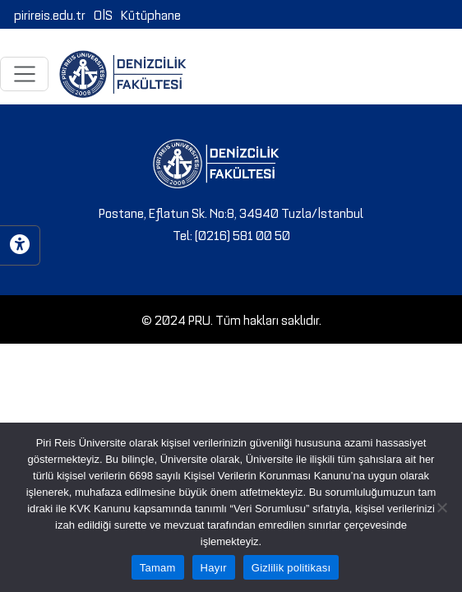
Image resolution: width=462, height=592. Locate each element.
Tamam (158, 568)
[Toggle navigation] (24, 74)
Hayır (214, 568)
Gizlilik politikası (291, 568)
